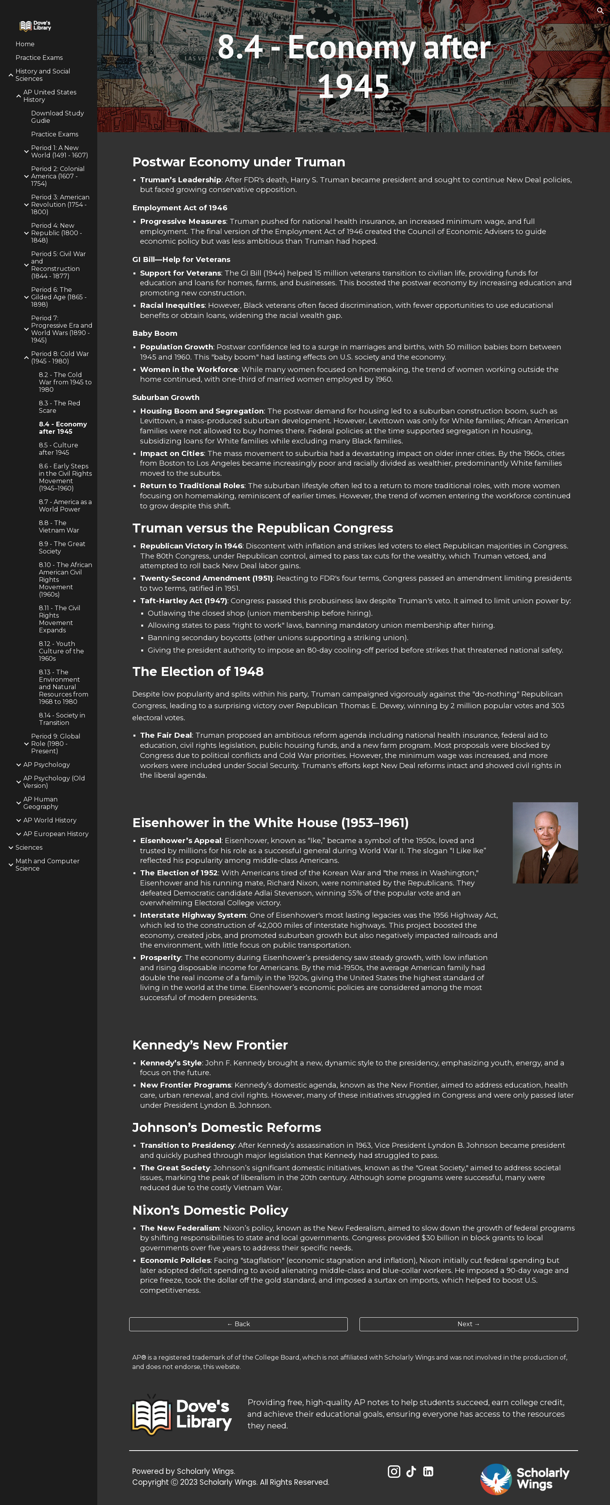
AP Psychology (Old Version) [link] (54, 782)
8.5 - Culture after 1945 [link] (58, 449)
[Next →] (469, 1324)
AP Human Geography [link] (40, 803)
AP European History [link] (56, 834)
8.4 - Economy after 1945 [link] (63, 428)
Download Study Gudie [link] (57, 117)
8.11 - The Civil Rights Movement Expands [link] (60, 619)
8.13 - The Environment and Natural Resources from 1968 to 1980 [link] (63, 687)
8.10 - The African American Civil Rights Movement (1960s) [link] (65, 579)
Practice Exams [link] (39, 57)
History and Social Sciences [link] (43, 75)
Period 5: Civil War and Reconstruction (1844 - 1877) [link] (58, 265)
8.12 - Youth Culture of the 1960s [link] (61, 651)
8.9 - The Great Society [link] (62, 547)
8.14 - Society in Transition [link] (62, 719)
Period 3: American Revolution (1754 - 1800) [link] (60, 205)
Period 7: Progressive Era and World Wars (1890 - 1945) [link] (62, 329)
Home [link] (25, 44)
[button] (600, 11)
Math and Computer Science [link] (48, 864)
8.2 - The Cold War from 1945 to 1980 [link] (65, 382)
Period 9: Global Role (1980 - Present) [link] (56, 744)
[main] (353, 66)
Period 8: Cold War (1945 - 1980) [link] (60, 357)
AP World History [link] (50, 820)
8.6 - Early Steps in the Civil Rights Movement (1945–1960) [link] (65, 477)
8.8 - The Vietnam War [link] (59, 526)
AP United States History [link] (49, 96)
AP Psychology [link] (46, 764)
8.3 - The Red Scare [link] (60, 407)
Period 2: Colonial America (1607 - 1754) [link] (58, 176)
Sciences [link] (29, 847)
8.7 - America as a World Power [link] (65, 505)
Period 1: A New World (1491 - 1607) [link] (59, 151)
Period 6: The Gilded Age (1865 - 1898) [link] (59, 297)
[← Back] (238, 1324)
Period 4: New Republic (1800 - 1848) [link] (56, 233)
